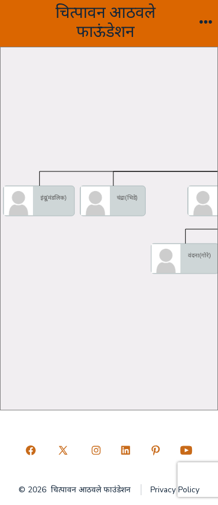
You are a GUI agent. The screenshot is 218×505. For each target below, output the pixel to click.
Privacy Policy (174, 489)
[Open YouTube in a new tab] (186, 451)
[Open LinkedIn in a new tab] (126, 451)
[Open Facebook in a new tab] (31, 451)
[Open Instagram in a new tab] (96, 451)
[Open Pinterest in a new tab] (155, 451)
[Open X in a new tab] (63, 451)
